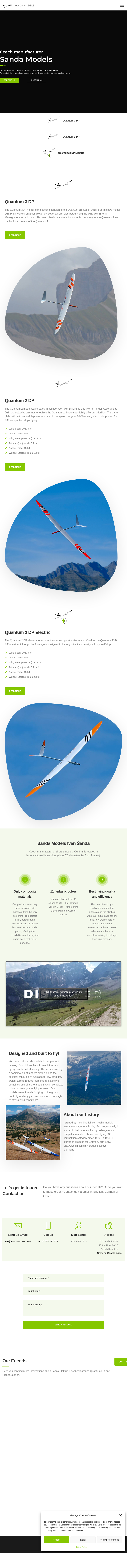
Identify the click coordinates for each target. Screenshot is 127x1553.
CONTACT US (9, 82)
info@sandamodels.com (18, 1241)
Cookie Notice (81, 1547)
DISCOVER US (36, 82)
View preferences (109, 1539)
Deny (83, 1539)
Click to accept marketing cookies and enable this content (63, 994)
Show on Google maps (109, 1253)
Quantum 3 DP (63, 120)
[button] (120, 1515)
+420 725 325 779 (48, 1241)
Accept (56, 1539)
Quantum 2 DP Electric (63, 152)
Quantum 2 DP (63, 136)
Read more (15, 235)
